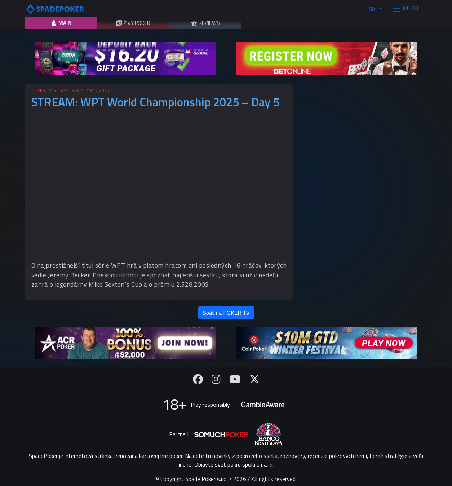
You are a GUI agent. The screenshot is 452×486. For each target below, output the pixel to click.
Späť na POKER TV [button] (226, 312)
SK (372, 9)
